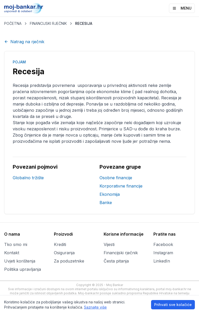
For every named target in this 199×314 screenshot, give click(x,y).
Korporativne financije (121, 186)
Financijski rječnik (121, 252)
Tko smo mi (15, 244)
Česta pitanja (116, 261)
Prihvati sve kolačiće (173, 304)
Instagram (163, 252)
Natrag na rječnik (24, 41)
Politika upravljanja (22, 269)
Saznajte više (95, 307)
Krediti (60, 244)
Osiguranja (64, 252)
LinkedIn (161, 261)
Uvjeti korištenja (19, 261)
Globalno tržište (28, 177)
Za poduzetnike (69, 261)
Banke (106, 202)
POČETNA (13, 23)
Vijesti (109, 244)
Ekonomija (110, 194)
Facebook (163, 244)
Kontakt (11, 252)
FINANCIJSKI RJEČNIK (48, 23)
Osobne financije (116, 177)
